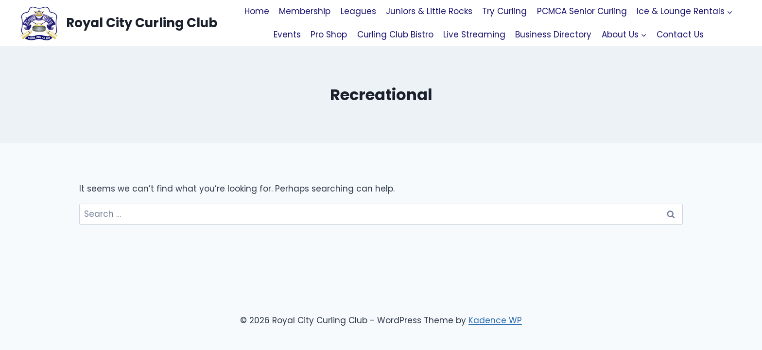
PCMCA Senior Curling (582, 11)
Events (287, 34)
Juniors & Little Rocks (429, 11)
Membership (304, 11)
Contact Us (680, 34)
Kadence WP (495, 320)
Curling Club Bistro (395, 34)
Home (256, 11)
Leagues (358, 11)
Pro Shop (329, 34)
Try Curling (504, 11)
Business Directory (553, 34)
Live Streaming (474, 34)
